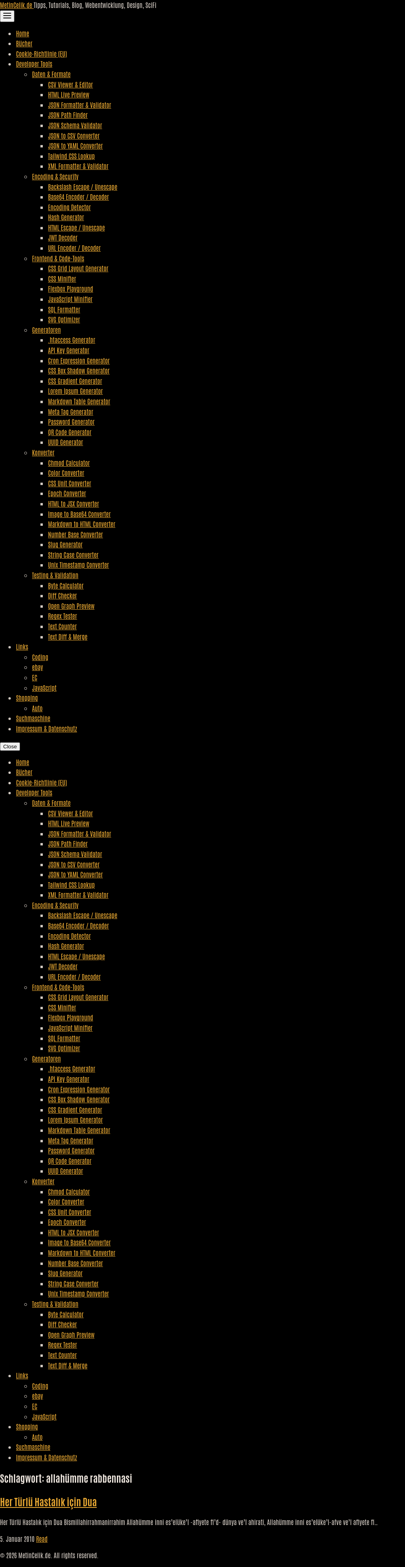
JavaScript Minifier (70, 299)
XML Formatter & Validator (78, 166)
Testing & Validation (55, 575)
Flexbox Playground (70, 288)
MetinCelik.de (17, 5)
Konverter (43, 452)
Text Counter (62, 626)
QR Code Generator (70, 432)
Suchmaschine (33, 718)
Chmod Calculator (69, 463)
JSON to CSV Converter (74, 135)
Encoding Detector (69, 207)
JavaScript (44, 688)
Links (22, 646)
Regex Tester (62, 616)
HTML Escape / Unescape (76, 227)
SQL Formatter (64, 309)
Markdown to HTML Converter (81, 524)
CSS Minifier (62, 278)
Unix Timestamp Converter (78, 565)
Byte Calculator (66, 585)
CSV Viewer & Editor (70, 84)
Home (22, 33)
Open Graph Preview (71, 606)
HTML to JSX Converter (73, 503)
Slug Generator (65, 544)
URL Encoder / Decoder (74, 248)
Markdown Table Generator (79, 401)
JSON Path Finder (68, 115)
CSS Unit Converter (69, 483)
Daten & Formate (51, 74)
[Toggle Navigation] (7, 16)
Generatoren (46, 330)
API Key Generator (68, 350)
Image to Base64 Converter (79, 514)
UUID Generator (65, 442)
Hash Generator (66, 217)
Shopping (27, 698)
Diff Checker (62, 595)
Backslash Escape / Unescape (82, 187)
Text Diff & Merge (67, 636)
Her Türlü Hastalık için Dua (48, 1501)
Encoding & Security (55, 176)
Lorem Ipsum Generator (75, 391)
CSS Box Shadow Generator (79, 370)
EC (34, 677)
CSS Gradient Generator (75, 381)
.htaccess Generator (71, 340)
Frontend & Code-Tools (58, 258)
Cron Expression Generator (79, 360)
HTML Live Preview (68, 94)
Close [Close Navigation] (10, 747)
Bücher (24, 43)
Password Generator (71, 422)
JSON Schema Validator (75, 125)
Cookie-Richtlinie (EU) (41, 54)
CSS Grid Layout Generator (78, 268)
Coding (40, 657)
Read (42, 1539)
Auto (37, 708)
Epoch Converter (67, 493)
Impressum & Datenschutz (46, 728)
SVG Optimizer (64, 319)
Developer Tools (34, 64)
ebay (37, 667)
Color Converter (66, 473)
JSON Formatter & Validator (79, 105)
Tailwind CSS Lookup (71, 156)
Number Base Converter (75, 534)
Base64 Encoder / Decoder (78, 197)
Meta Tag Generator (70, 412)
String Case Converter (73, 555)
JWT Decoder (63, 237)
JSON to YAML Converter (75, 145)
